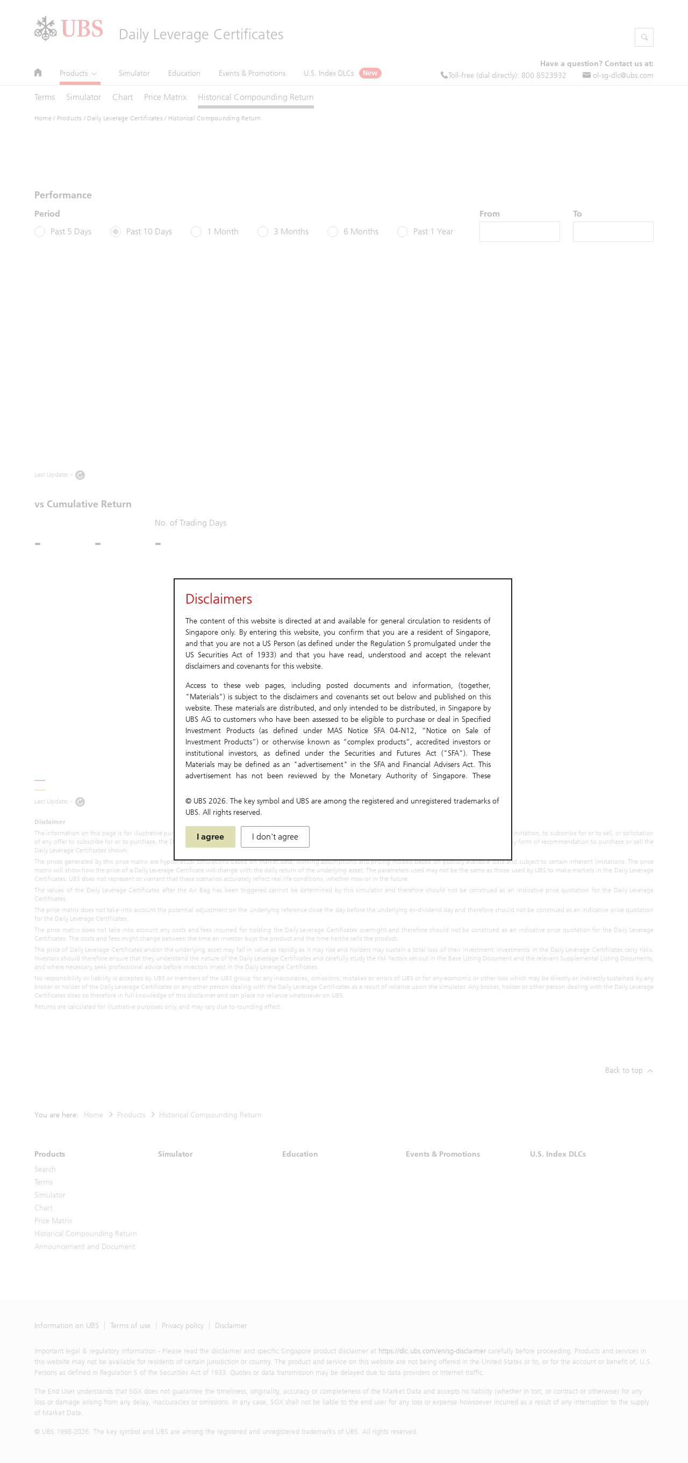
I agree (210, 836)
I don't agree (275, 836)
